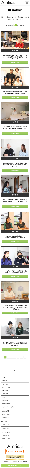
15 (21, 357)
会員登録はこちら (14, 465)
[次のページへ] (25, 357)
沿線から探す (6, 414)
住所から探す (6, 417)
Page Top (15, 369)
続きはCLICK (15, 62)
